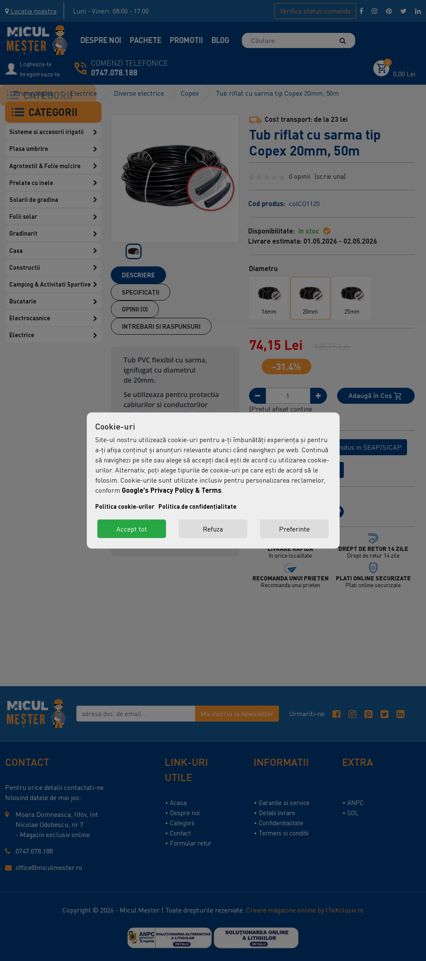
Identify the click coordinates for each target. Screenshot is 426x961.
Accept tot (131, 529)
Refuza (213, 529)
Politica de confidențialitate (197, 506)
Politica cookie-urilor (124, 506)
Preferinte (294, 529)
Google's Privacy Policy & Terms (172, 490)
